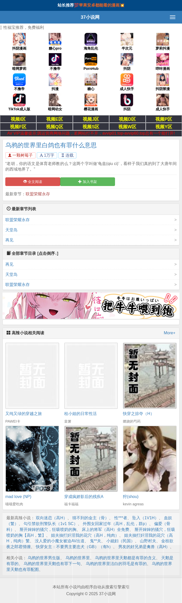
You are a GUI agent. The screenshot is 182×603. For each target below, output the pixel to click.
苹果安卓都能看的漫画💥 (102, 5)
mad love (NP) (18, 496)
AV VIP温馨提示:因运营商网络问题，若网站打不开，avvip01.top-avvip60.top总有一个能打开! (91, 133)
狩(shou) (130, 496)
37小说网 (90, 17)
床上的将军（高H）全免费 (105, 529)
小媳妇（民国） (120, 541)
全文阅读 (32, 182)
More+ (169, 333)
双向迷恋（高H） (51, 518)
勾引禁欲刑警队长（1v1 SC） (50, 524)
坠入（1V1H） (145, 518)
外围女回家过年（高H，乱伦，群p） (116, 524)
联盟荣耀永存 (38, 194)
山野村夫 (148, 541)
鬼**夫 (95, 541)
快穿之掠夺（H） (138, 413)
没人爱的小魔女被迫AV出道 (60, 541)
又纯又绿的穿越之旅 (23, 413)
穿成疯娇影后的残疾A (84, 496)
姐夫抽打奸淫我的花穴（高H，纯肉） (85, 535)
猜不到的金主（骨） (90, 518)
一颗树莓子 (20, 155)
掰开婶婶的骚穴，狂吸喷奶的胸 (48, 529)
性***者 (120, 518)
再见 (9, 240)
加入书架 (87, 182)
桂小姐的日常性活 (80, 413)
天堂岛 (11, 230)
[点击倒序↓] (47, 253)
